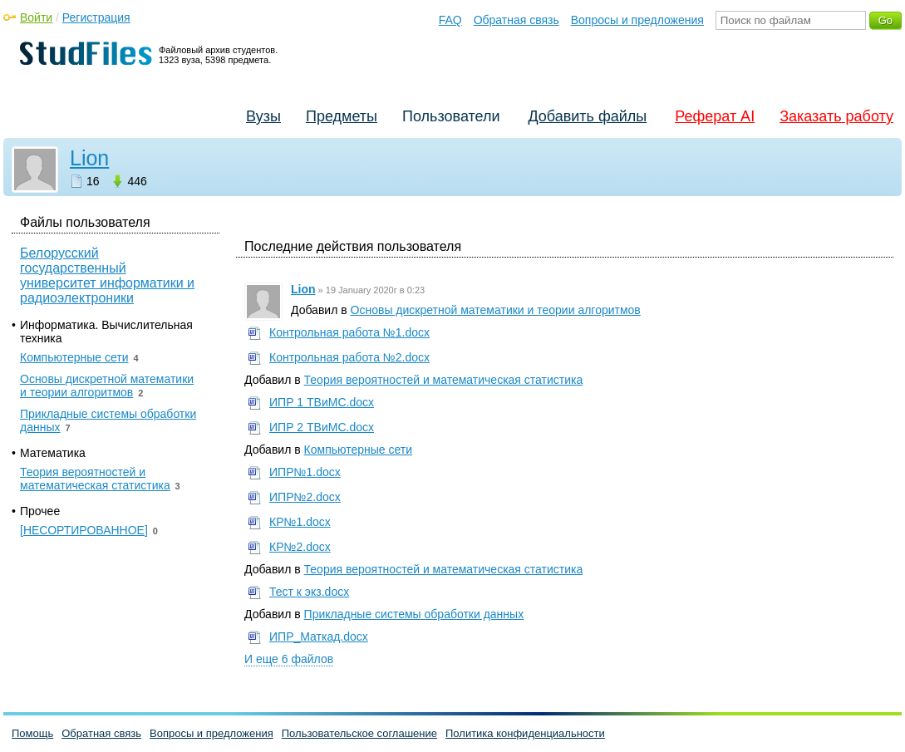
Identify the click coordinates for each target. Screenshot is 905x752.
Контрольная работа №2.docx (349, 357)
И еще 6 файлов (288, 659)
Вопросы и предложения (637, 20)
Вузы (263, 116)
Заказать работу (836, 116)
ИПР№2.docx (305, 497)
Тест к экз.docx (309, 591)
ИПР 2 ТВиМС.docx (321, 427)
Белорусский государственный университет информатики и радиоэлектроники (107, 275)
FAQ (450, 20)
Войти (36, 17)
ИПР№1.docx (305, 472)
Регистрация (96, 17)
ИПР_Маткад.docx (318, 636)
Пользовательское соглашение (359, 733)
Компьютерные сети (358, 449)
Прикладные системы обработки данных (414, 614)
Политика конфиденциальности (525, 733)
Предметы (341, 116)
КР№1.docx (300, 521)
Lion (89, 158)
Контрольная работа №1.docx (349, 332)
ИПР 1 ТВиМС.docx (321, 402)
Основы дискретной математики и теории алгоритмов (496, 310)
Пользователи (450, 116)
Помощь (32, 733)
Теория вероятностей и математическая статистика (443, 379)
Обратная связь (516, 20)
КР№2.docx (300, 546)
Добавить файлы (587, 116)
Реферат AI (715, 116)
